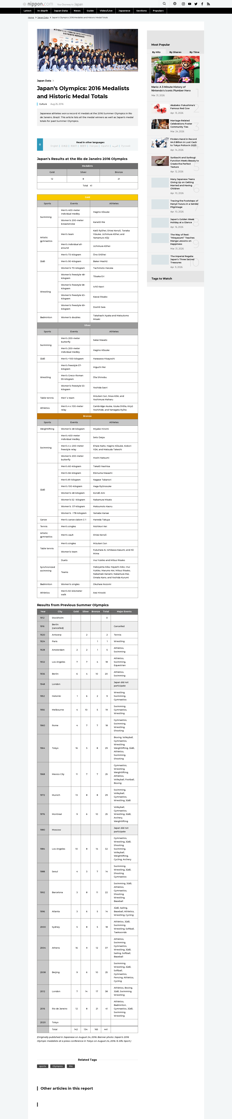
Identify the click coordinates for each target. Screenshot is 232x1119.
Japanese (124, 10)
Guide (90, 10)
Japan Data (61, 10)
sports (42, 1066)
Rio (71, 1066)
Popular (158, 10)
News (77, 10)
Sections (141, 10)
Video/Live (106, 10)
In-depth (42, 10)
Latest (27, 10)
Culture (43, 104)
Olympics (58, 1066)
